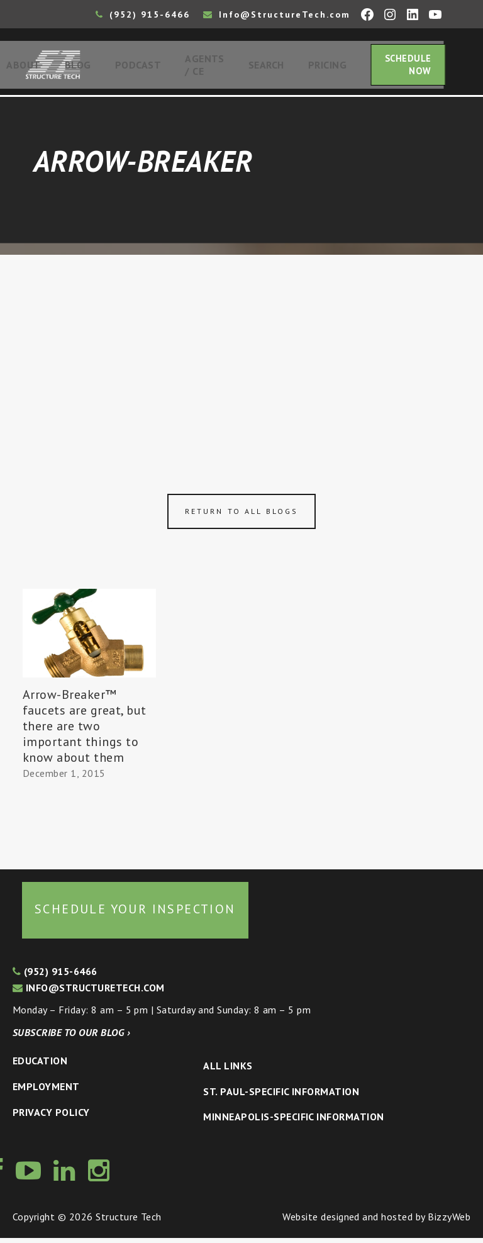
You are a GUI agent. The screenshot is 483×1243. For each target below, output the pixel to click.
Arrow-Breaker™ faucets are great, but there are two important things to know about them (85, 731)
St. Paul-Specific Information (281, 1096)
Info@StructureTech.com (276, 14)
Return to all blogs (241, 515)
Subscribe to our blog (71, 1037)
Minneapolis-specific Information (293, 1121)
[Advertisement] (241, 353)
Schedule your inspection (135, 914)
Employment (46, 1091)
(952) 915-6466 (143, 14)
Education (40, 1065)
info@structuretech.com (89, 992)
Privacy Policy (51, 1116)
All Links (227, 1070)
